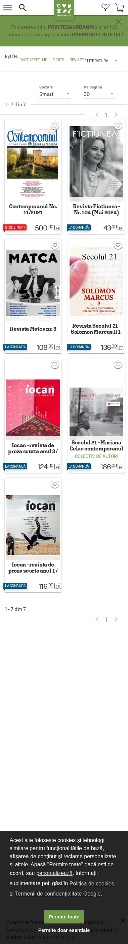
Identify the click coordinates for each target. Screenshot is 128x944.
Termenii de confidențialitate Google (57, 894)
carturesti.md (33, 60)
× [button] (119, 22)
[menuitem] (105, 7)
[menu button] (7, 7)
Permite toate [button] (64, 916)
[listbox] (102, 60)
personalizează (54, 873)
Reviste (77, 60)
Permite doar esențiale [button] (64, 930)
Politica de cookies (92, 883)
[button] (34, 7)
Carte (59, 60)
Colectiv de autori (96, 456)
